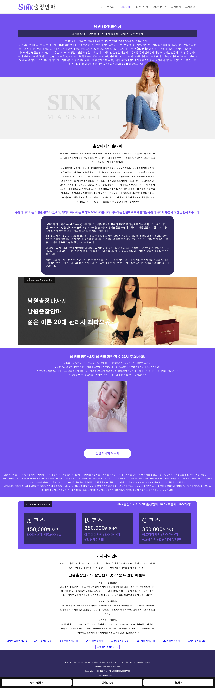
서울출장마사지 (113, 662)
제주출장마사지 (143, 662)
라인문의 (178, 682)
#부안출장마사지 (172, 641)
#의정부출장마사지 (17, 641)
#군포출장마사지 (69, 641)
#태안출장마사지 (146, 641)
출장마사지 (78, 662)
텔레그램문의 (37, 682)
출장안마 (68, 662)
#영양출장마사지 (197, 641)
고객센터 (176, 6)
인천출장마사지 (128, 662)
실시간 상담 (107, 682)
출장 (96, 662)
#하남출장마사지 (95, 641)
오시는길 (190, 6)
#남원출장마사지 (120, 641)
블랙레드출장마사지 (107, 647)
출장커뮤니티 (159, 6)
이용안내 (112, 6)
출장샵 (102, 662)
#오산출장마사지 (43, 641)
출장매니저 (142, 6)
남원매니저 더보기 (107, 453)
